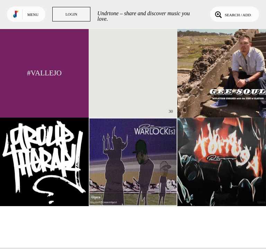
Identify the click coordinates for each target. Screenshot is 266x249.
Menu (32, 14)
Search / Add (232, 14)
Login (71, 14)
